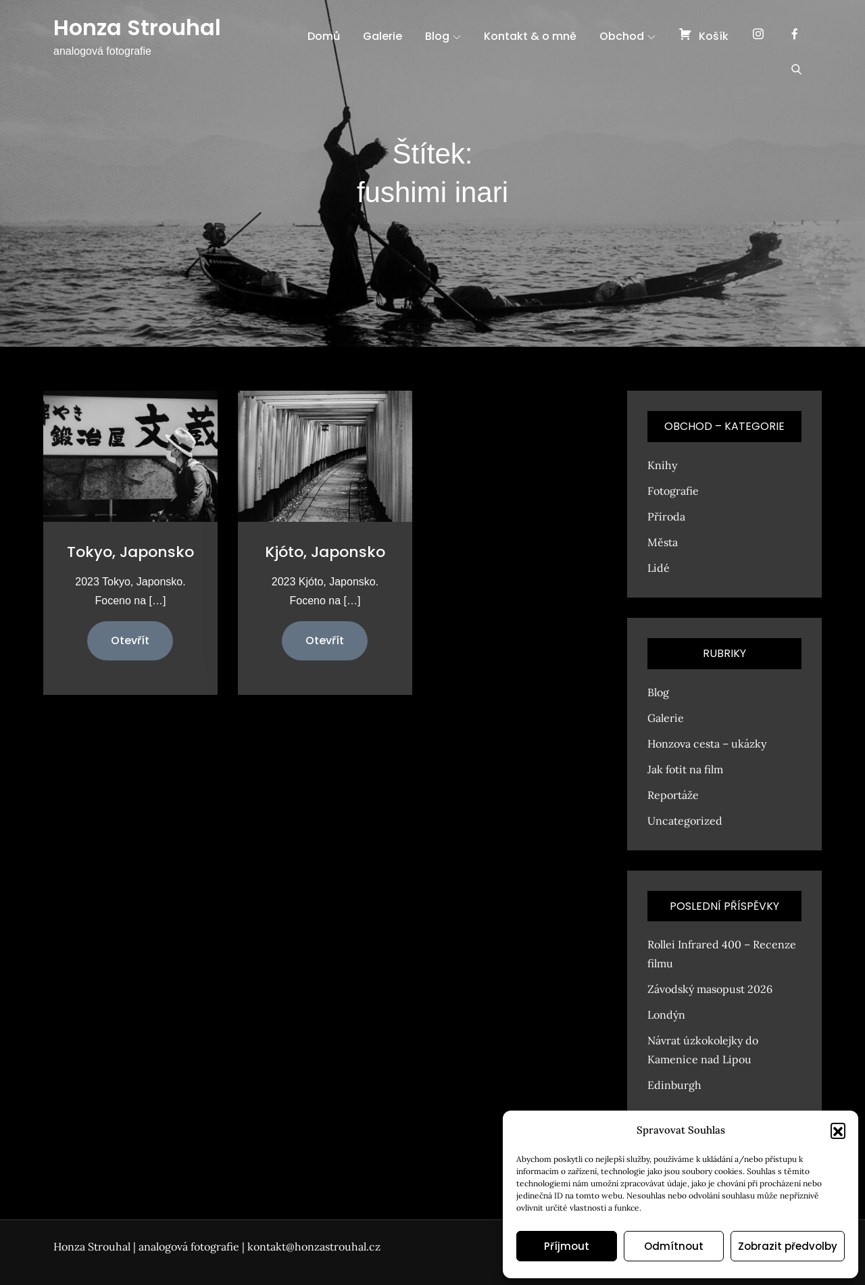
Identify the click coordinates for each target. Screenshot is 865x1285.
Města (662, 542)
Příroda (666, 516)
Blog (443, 36)
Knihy (662, 465)
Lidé (658, 568)
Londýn (666, 1014)
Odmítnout (673, 1246)
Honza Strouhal (137, 27)
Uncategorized (684, 820)
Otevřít (130, 640)
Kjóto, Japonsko (325, 551)
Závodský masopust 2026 (709, 989)
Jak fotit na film (685, 769)
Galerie (382, 36)
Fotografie (673, 491)
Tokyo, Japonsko (130, 551)
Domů (323, 36)
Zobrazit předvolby (787, 1246)
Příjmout (566, 1246)
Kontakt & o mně (530, 36)
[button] (838, 1130)
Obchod (627, 36)
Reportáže (673, 795)
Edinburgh (674, 1085)
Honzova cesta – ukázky (706, 743)
